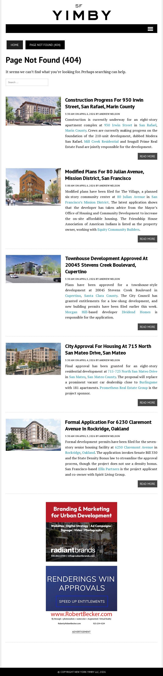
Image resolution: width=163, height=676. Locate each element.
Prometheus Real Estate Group (124, 387)
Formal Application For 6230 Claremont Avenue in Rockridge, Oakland (108, 425)
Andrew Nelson (109, 113)
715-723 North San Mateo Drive (132, 371)
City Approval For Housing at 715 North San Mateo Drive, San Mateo (108, 349)
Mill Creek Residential (101, 141)
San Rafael (148, 125)
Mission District (96, 202)
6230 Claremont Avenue (134, 447)
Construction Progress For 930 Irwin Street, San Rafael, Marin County (104, 103)
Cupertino (73, 295)
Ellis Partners (108, 469)
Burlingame (148, 382)
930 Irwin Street (118, 125)
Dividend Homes (136, 312)
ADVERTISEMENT (81, 631)
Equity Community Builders (118, 229)
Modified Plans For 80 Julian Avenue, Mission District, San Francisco (104, 174)
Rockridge (72, 452)
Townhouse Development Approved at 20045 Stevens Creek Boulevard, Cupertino (106, 265)
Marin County (75, 130)
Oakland (88, 452)
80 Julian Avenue (131, 196)
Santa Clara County (100, 295)
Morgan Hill (76, 312)
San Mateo (77, 376)
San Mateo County (101, 376)
